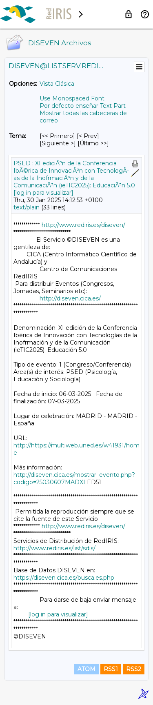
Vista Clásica (57, 83)
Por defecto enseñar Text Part (83, 105)
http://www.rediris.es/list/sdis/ (54, 548)
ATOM (86, 669)
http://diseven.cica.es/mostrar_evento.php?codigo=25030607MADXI (74, 478)
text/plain (26, 207)
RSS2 (133, 669)
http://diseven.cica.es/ (70, 298)
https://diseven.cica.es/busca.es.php (63, 577)
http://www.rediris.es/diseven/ (83, 225)
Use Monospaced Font (72, 98)
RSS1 (111, 669)
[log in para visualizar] (43, 192)
